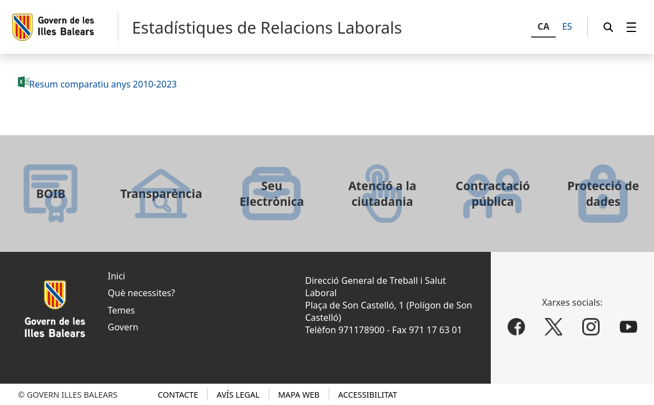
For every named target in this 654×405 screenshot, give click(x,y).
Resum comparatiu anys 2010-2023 (103, 84)
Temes (121, 310)
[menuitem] (631, 27)
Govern (123, 327)
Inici (116, 276)
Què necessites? (141, 293)
